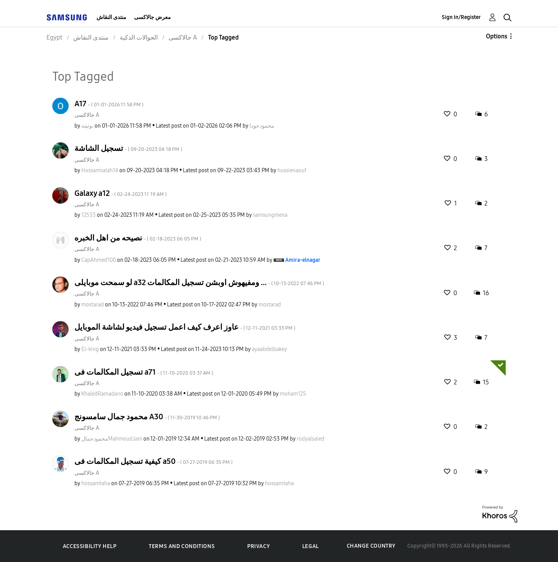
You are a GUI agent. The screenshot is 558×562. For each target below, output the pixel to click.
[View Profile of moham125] (293, 394)
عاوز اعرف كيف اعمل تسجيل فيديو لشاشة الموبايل (184, 327)
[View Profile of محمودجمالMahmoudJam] (111, 439)
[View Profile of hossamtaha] (95, 483)
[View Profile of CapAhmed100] (98, 260)
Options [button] (496, 36)
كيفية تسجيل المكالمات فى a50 (153, 461)
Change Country (371, 546)
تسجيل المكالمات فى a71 (143, 372)
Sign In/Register (461, 17)
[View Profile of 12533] (88, 215)
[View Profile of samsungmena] (270, 215)
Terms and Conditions (182, 546)
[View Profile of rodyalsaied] (310, 439)
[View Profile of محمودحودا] (262, 126)
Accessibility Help (90, 546)
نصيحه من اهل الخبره (137, 237)
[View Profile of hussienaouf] (292, 170)
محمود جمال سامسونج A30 (147, 416)
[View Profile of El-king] (90, 349)
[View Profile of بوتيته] (87, 126)
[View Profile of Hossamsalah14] (99, 170)
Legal (310, 546)
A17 (108, 103)
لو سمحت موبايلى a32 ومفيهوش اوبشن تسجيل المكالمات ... (199, 282)
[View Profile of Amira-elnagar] (302, 260)
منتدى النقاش (111, 17)
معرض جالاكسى (152, 17)
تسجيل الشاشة (128, 148)
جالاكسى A (86, 115)
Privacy (258, 546)
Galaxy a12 (120, 193)
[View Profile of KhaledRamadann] (102, 394)
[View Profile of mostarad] (92, 304)
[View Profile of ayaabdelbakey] (269, 349)
